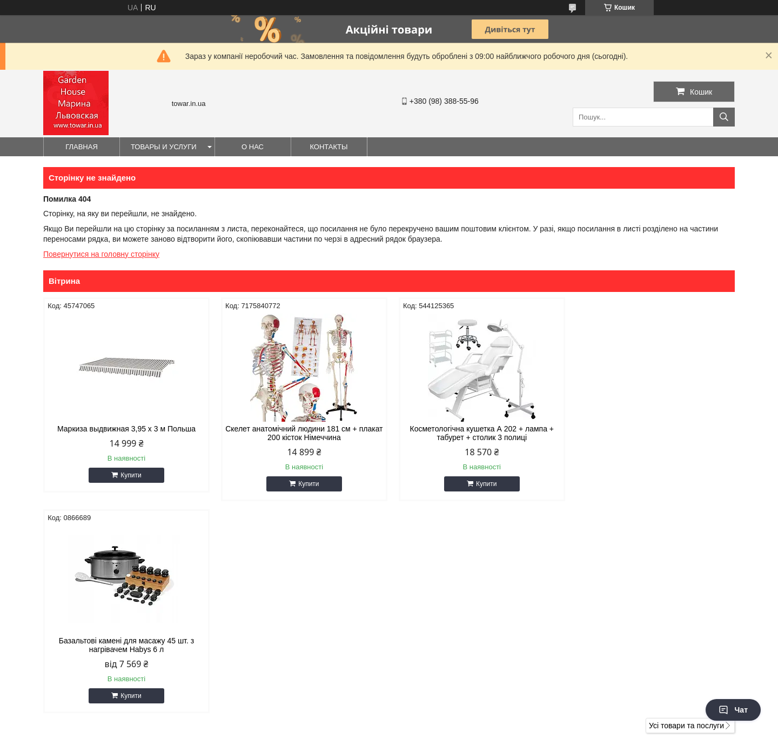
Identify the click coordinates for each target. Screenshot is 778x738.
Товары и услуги (164, 147)
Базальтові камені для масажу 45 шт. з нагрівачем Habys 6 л (652, 433)
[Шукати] (724, 117)
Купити (129, 475)
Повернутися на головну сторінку (101, 254)
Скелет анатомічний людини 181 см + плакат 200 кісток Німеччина (301, 433)
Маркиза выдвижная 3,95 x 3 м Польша (125, 428)
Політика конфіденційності (441, 728)
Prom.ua (439, 708)
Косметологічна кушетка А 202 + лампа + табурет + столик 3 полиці (477, 433)
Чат (733, 710)
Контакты (328, 147)
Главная (81, 147)
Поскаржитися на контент (357, 728)
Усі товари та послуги (686, 513)
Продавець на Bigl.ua (389, 718)
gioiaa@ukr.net (431, 586)
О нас (253, 147)
